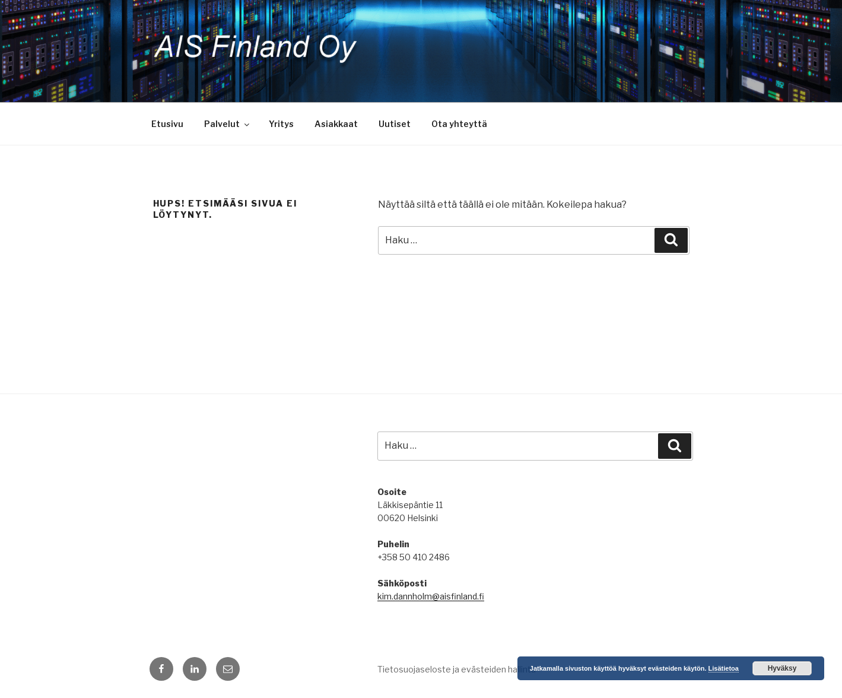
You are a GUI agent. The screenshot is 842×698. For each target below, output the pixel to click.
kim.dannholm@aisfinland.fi (430, 596)
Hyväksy (782, 668)
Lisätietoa (723, 668)
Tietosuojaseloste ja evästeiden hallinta (456, 669)
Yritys (281, 124)
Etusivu (167, 124)
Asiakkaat (336, 124)
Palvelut (227, 124)
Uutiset (395, 124)
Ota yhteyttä (459, 124)
